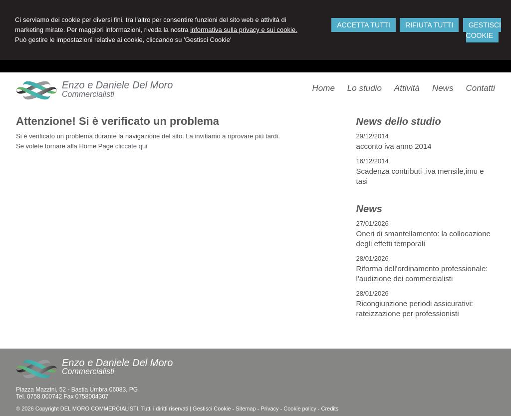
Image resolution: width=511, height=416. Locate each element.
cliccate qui (131, 146)
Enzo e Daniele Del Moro (117, 84)
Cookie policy (299, 409)
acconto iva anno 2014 (394, 146)
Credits (329, 409)
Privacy (269, 409)
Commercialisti (88, 94)
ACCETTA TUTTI (363, 25)
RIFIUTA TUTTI (429, 25)
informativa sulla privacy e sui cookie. (243, 29)
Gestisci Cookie (212, 409)
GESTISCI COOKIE (483, 30)
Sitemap (246, 409)
